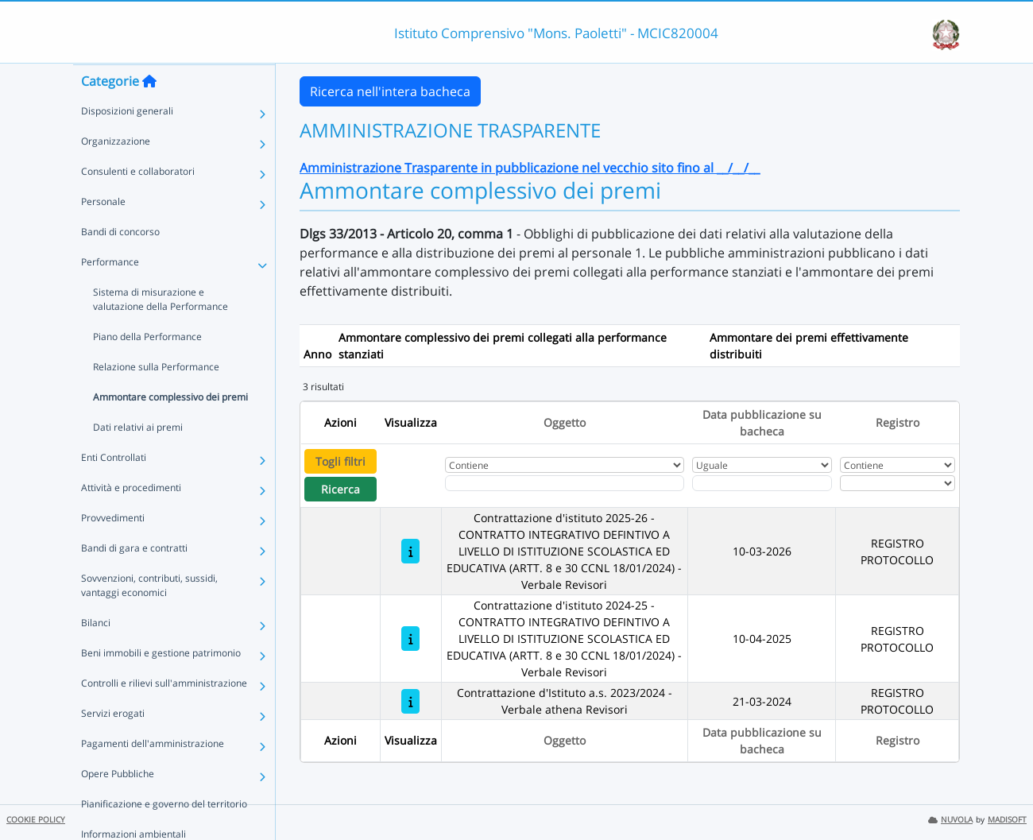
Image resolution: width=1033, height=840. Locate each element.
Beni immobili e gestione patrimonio (161, 684)
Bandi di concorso (120, 262)
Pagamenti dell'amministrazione (152, 774)
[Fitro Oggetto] (564, 483)
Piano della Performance (147, 367)
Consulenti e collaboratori (138, 202)
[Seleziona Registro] (897, 483)
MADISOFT (1007, 820)
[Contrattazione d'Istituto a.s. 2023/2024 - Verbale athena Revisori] (410, 701)
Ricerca (340, 489)
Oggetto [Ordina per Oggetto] (565, 422)
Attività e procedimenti (131, 518)
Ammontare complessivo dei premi (170, 428)
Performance (110, 293)
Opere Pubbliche (117, 804)
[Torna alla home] (149, 112)
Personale (103, 232)
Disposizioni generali (127, 142)
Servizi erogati (113, 744)
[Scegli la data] (762, 483)
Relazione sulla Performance (156, 398)
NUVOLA (950, 820)
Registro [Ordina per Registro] (897, 422)
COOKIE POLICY (35, 820)
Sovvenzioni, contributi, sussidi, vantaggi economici (149, 616)
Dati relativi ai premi (138, 458)
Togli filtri (340, 461)
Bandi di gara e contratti (134, 579)
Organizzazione (115, 172)
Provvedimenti (113, 548)
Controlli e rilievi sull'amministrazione (164, 714)
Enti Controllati (113, 488)
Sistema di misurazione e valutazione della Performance (160, 330)
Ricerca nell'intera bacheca (390, 91)
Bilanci (95, 653)
